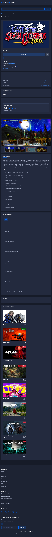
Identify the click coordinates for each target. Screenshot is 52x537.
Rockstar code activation (6, 501)
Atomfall (5, 417)
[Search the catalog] (22, 9)
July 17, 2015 (47, 80)
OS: (3, 232)
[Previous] (3, 149)
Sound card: (5, 283)
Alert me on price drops (9, 57)
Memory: (4, 253)
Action (6, 14)
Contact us (3, 486)
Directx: (4, 273)
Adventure (45, 78)
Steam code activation (5, 496)
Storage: (4, 263)
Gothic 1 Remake (6, 342)
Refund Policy (4, 483)
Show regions (5, 68)
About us (3, 471)
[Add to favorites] (47, 54)
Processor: (5, 242)
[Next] (49, 149)
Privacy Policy (4, 481)
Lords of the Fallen (7, 455)
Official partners (4, 474)
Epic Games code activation (6, 498)
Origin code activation (5, 493)
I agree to (7, 523)
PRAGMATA (5, 325)
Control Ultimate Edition (8, 360)
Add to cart (23, 54)
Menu (49, 4)
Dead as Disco (6, 398)
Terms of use (3, 479)
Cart (45, 4)
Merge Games (46, 82)
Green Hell (5, 379)
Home (2, 14)
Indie (48, 78)
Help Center (3, 476)
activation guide (11, 63)
